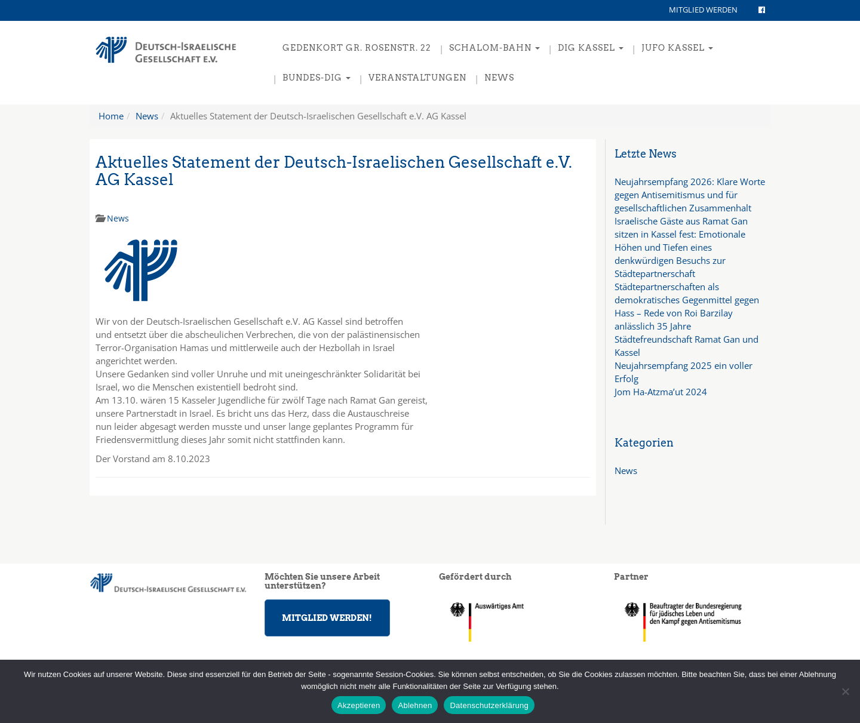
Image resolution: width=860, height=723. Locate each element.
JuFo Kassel (677, 48)
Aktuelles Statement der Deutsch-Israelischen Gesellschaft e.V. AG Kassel (334, 171)
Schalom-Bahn (494, 48)
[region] (692, 621)
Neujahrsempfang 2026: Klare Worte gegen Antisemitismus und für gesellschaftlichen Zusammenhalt (690, 195)
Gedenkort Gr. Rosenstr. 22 (356, 48)
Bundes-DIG (316, 77)
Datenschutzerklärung (489, 705)
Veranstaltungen (417, 77)
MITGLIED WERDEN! (327, 618)
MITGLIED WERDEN (703, 9)
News (499, 77)
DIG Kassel (591, 48)
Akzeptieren (358, 705)
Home (111, 116)
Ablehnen (415, 705)
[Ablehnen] (845, 691)
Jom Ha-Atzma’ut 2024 (661, 392)
